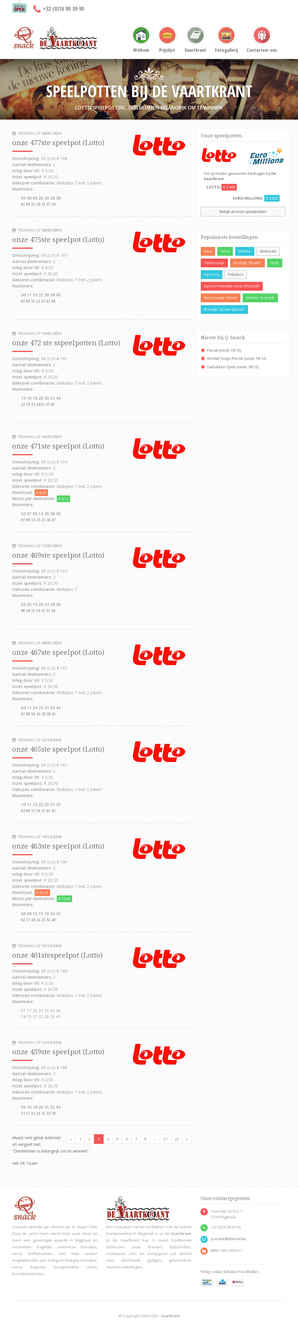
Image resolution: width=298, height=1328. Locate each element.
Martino (244, 251)
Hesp (274, 262)
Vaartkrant (195, 39)
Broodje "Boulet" (247, 262)
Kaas (208, 251)
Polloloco (236, 274)
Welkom (141, 39)
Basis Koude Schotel (220, 297)
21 (166, 1139)
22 (177, 1139)
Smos (225, 251)
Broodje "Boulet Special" (224, 309)
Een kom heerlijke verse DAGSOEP (232, 286)
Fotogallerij (226, 39)
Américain (268, 251)
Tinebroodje (214, 262)
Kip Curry (211, 274)
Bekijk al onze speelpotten (243, 211)
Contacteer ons (262, 39)
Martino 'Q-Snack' (260, 297)
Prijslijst (167, 39)
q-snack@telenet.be (228, 1238)
